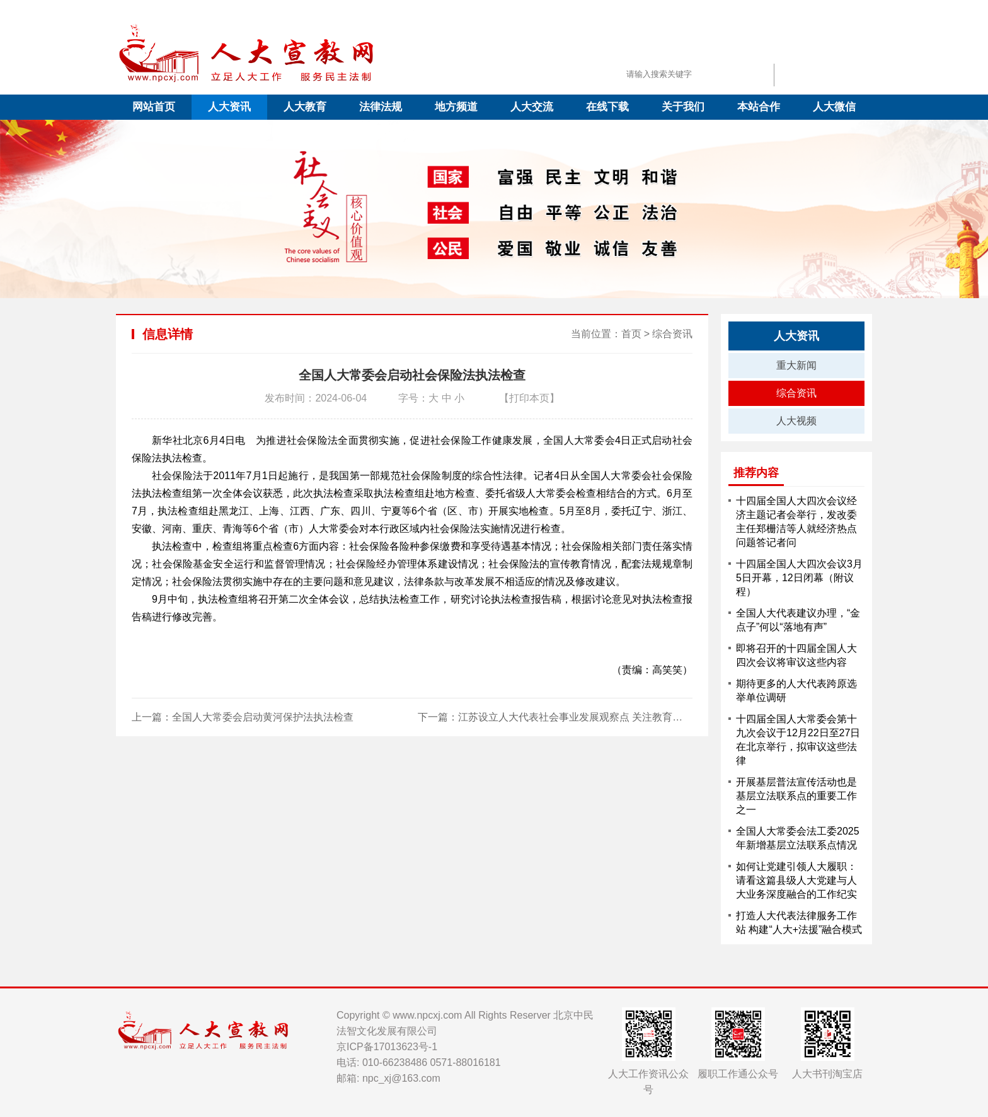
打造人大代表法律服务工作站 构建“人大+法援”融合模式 (799, 922)
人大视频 (796, 420)
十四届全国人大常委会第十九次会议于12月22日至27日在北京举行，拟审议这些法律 (798, 740)
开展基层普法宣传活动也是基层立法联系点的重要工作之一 (796, 796)
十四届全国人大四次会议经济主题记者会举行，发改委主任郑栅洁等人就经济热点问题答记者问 (796, 521)
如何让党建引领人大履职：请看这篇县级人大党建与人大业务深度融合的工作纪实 (796, 880)
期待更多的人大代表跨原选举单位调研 (796, 690)
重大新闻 (796, 365)
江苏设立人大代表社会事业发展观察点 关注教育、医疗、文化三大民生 (615, 717)
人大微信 (834, 107)
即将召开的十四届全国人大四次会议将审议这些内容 (796, 655)
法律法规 (380, 107)
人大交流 (531, 107)
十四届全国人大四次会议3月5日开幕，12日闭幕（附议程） (799, 577)
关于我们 (683, 107)
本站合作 (758, 107)
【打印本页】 (529, 398)
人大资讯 (229, 107)
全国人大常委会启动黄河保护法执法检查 (262, 717)
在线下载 (607, 107)
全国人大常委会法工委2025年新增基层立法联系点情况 (797, 838)
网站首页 (153, 107)
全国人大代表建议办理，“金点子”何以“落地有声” (798, 620)
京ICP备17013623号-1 (386, 1046)
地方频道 (456, 107)
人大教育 (305, 107)
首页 (631, 333)
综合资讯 (672, 333)
